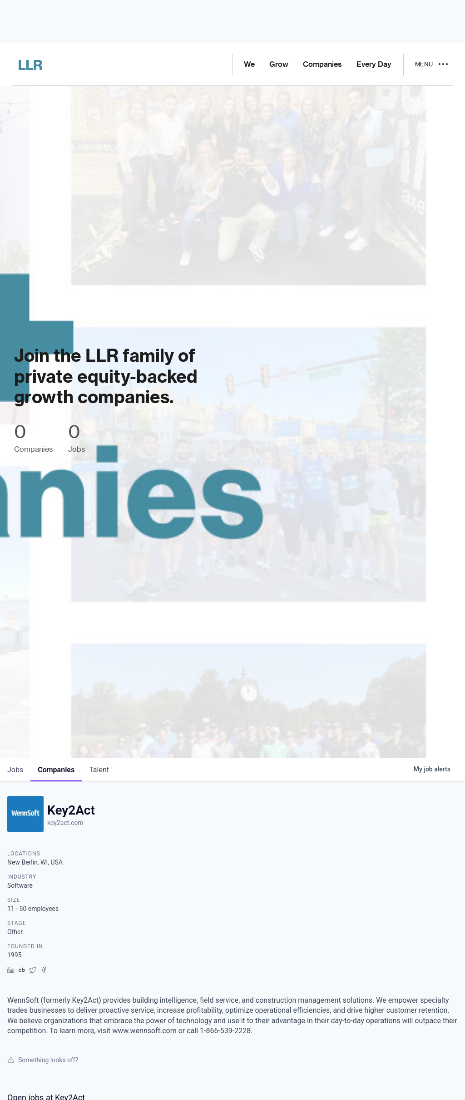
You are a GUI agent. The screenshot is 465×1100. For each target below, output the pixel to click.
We (249, 64)
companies (56, 769)
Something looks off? (42, 1060)
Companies (322, 64)
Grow (278, 64)
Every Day (373, 64)
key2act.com (65, 822)
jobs (15, 769)
